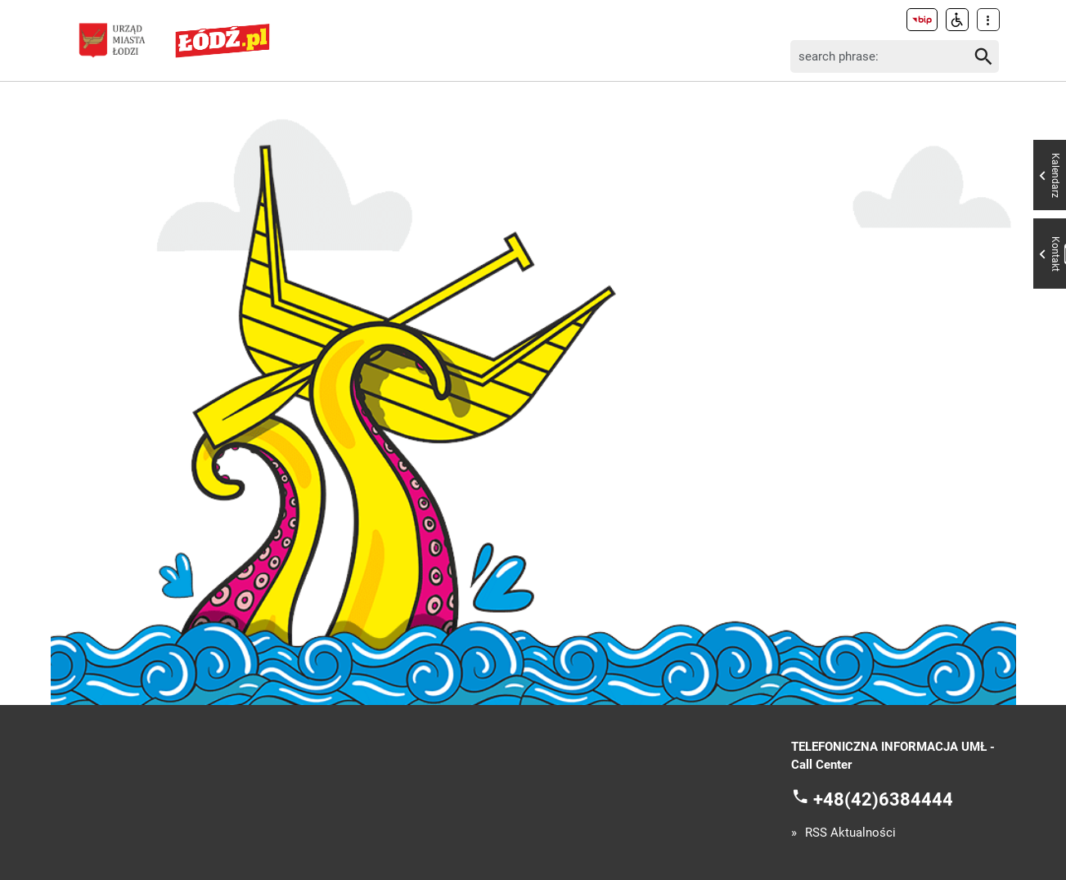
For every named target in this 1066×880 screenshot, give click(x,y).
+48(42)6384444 (883, 798)
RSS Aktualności (850, 833)
